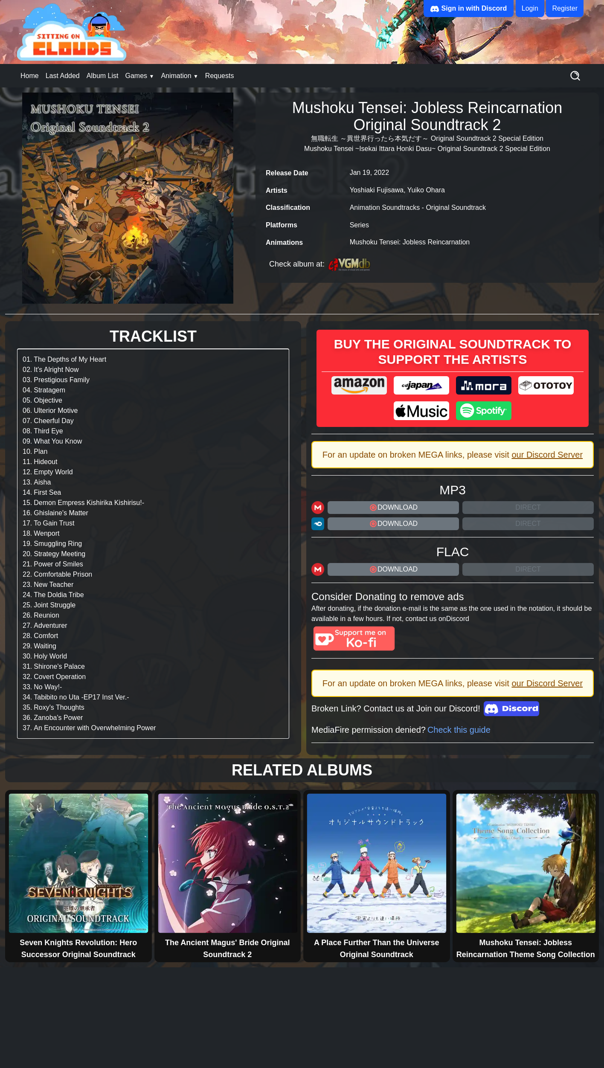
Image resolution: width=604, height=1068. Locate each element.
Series (359, 225)
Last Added (63, 75)
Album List (103, 75)
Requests (219, 75)
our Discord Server (547, 454)
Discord (457, 618)
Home (29, 75)
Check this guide (459, 729)
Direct (528, 507)
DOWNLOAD (393, 507)
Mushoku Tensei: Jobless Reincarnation (410, 242)
